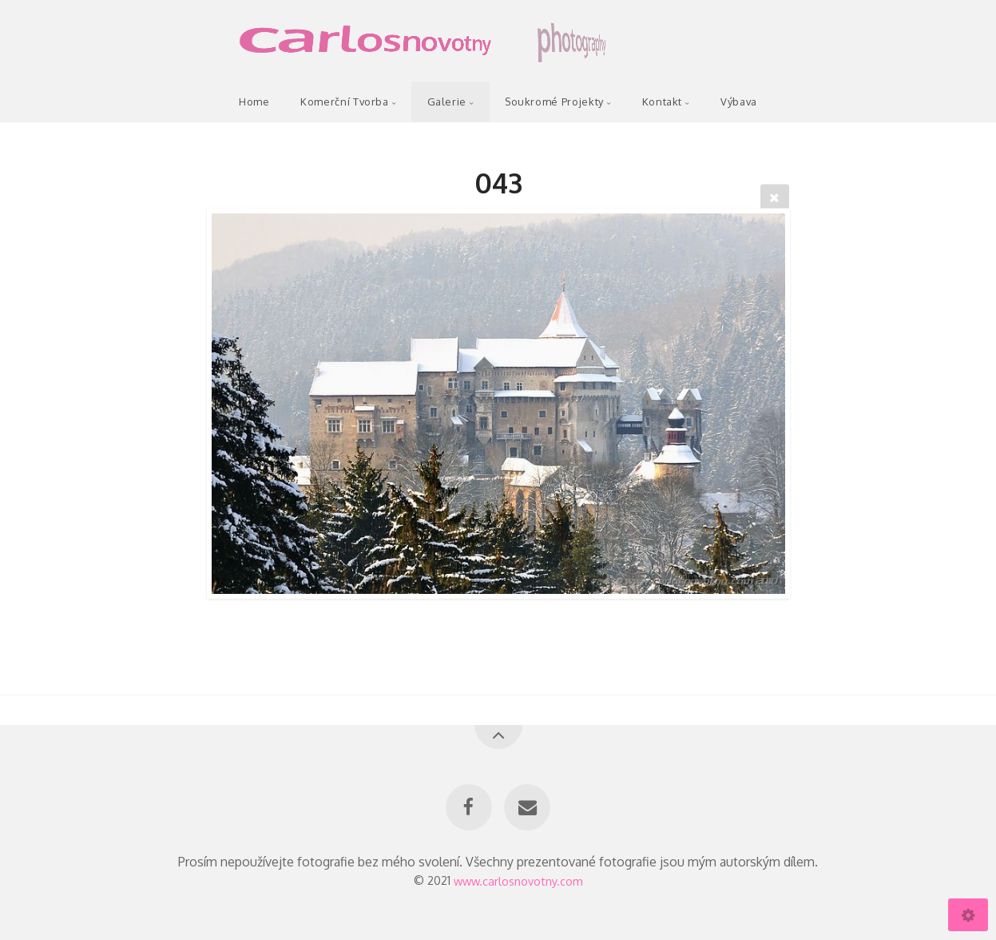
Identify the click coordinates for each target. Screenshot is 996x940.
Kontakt (662, 101)
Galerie (446, 101)
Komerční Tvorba (344, 101)
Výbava (738, 101)
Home (254, 101)
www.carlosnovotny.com (518, 880)
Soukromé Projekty (554, 101)
